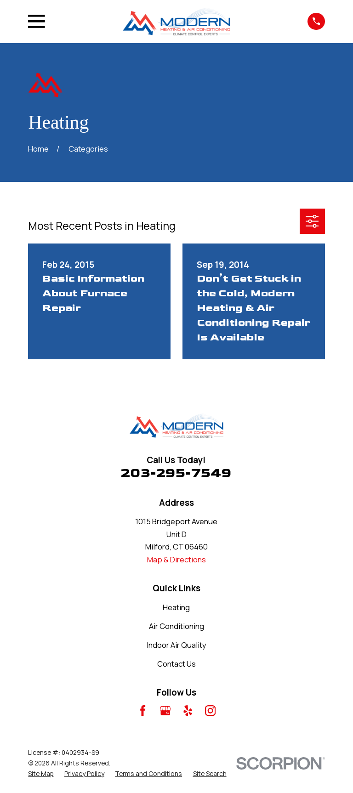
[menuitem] (40, 774)
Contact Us (176, 663)
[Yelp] (187, 710)
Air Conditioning (176, 626)
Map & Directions (176, 559)
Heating (176, 607)
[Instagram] (210, 710)
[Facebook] (142, 710)
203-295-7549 (176, 473)
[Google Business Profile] (165, 710)
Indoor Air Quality (176, 645)
